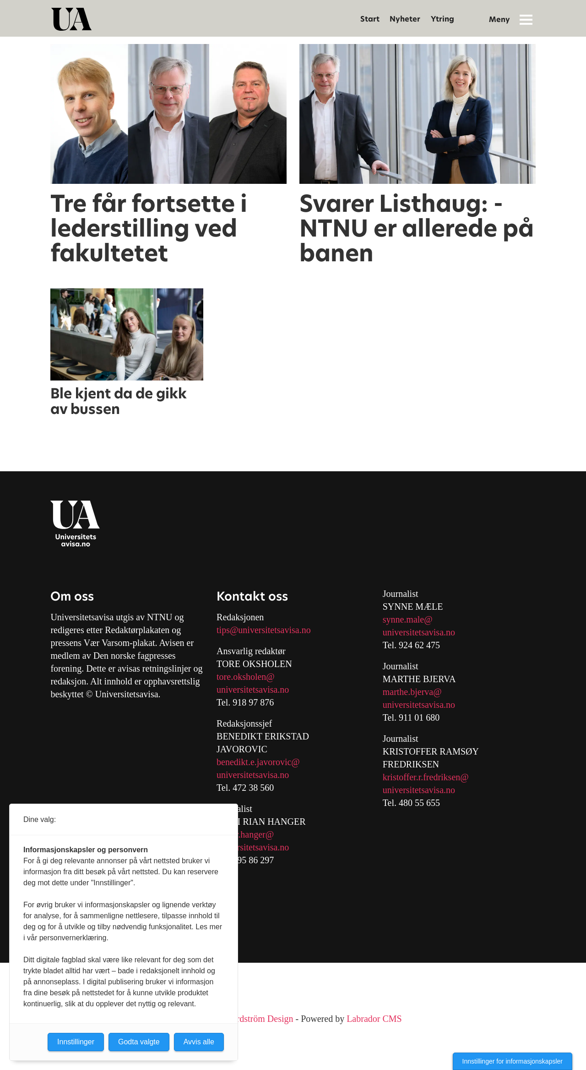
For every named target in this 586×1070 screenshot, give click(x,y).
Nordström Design (259, 1019)
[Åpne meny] (526, 19)
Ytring (442, 19)
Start (370, 19)
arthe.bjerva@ (415, 692)
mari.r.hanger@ (245, 834)
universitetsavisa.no (253, 689)
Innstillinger (75, 1042)
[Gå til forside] (71, 19)
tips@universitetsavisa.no (264, 630)
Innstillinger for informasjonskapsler (512, 1061)
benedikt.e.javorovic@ (258, 762)
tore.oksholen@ (246, 677)
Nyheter (405, 19)
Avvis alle (199, 1042)
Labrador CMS (374, 1019)
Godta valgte (139, 1042)
